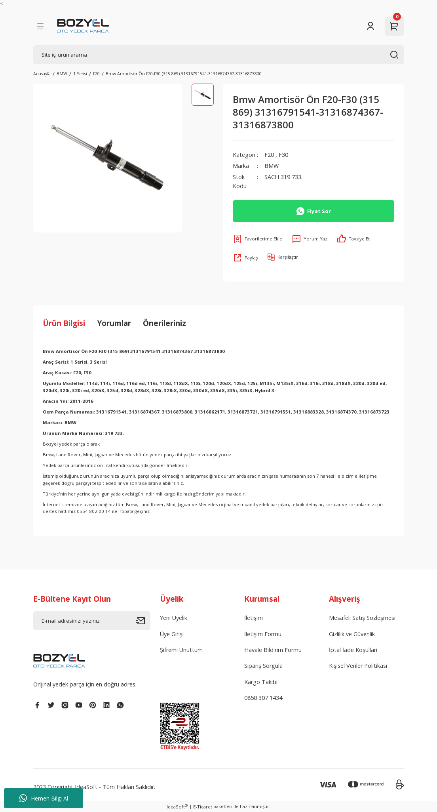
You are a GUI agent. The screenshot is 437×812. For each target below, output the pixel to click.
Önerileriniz (164, 323)
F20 (269, 154)
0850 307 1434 (263, 697)
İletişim (253, 617)
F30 (283, 154)
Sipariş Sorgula (263, 665)
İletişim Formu (262, 634)
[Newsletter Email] (91, 620)
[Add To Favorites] (257, 239)
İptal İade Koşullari (353, 650)
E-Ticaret (202, 807)
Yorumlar (114, 323)
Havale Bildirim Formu (273, 650)
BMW (271, 166)
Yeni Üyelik (173, 617)
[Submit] (143, 620)
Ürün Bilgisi (64, 323)
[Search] (218, 54)
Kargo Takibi (260, 682)
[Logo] (83, 26)
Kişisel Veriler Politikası (358, 665)
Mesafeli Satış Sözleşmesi (362, 617)
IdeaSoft (177, 806)
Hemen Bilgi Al (43, 798)
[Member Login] (370, 26)
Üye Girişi (172, 634)
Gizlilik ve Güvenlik (352, 634)
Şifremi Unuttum (181, 650)
